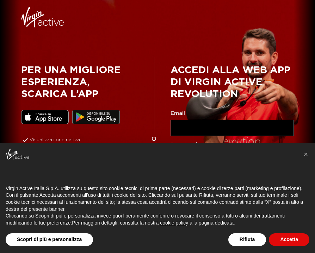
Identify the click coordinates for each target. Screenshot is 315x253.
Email (178, 113)
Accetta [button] (289, 239)
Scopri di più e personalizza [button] (49, 239)
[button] (305, 154)
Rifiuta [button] (247, 239)
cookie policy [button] (174, 223)
